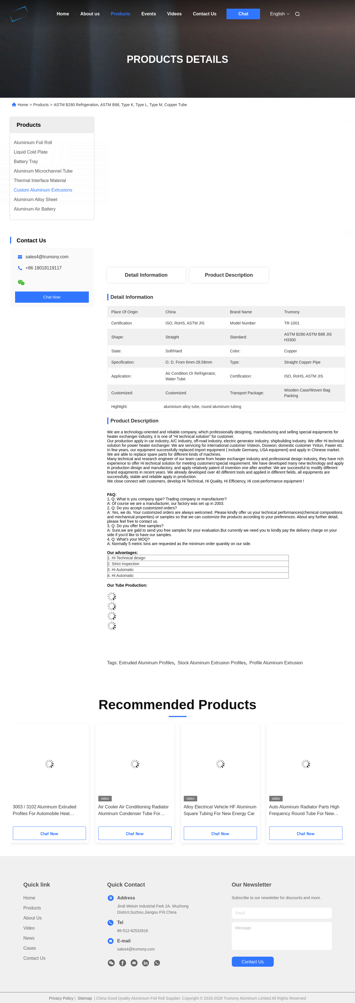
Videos (174, 13)
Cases (29, 948)
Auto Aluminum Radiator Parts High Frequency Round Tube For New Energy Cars (304, 810)
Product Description (229, 275)
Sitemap (85, 998)
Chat (243, 13)
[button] (22, 777)
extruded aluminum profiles (146, 662)
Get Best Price (255, 232)
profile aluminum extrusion (276, 662)
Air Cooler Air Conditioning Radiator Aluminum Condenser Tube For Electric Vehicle (133, 810)
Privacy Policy (61, 998)
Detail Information (146, 275)
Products (120, 13)
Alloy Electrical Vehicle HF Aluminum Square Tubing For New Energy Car (220, 810)
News (29, 938)
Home (63, 13)
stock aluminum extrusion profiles (212, 662)
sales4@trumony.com (47, 256)
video (29, 928)
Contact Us (204, 13)
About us (89, 13)
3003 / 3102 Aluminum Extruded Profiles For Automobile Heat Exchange (45, 810)
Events (148, 13)
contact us (253, 961)
